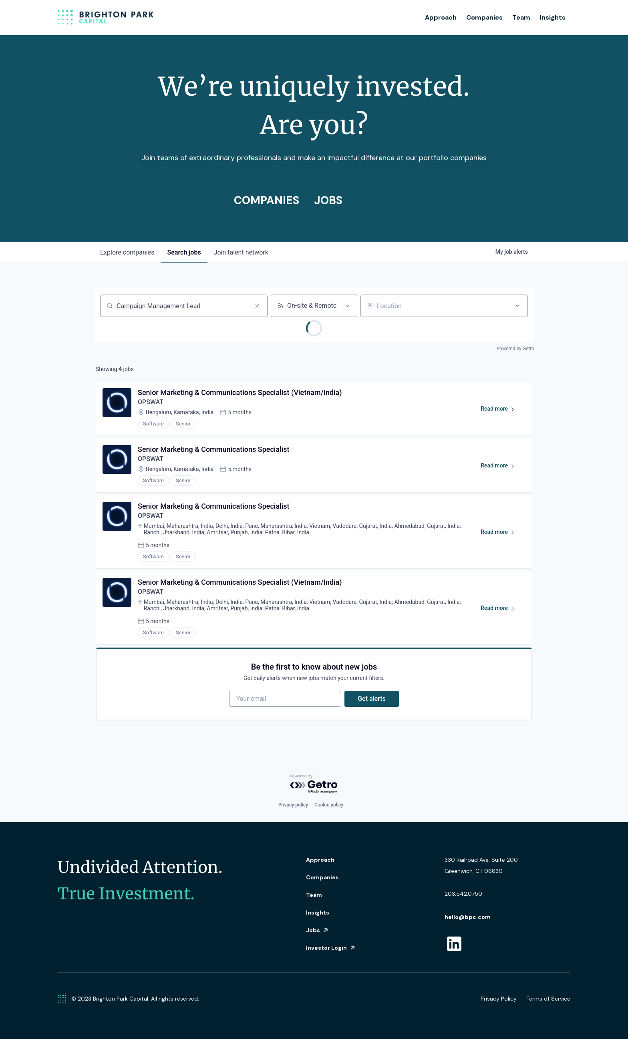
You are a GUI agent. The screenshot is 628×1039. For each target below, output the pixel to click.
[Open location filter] (517, 306)
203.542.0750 (463, 893)
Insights (553, 17)
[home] (106, 18)
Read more (501, 410)
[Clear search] (257, 306)
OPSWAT (150, 402)
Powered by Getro (515, 348)
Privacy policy (293, 805)
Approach (441, 17)
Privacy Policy (499, 998)
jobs (184, 252)
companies (127, 252)
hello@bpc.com (468, 917)
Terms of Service (548, 998)
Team (521, 17)
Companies (484, 17)
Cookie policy (328, 805)
